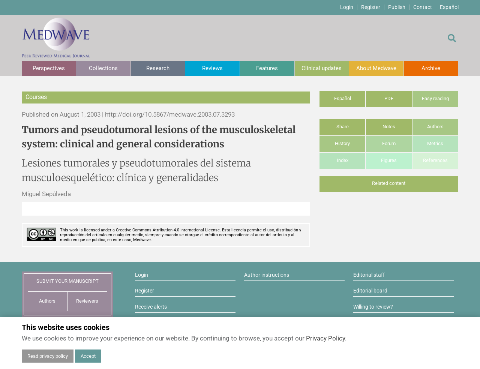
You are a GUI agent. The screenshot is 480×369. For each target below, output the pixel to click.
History (342, 143)
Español (449, 7)
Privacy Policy (325, 338)
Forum (389, 143)
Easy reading (435, 98)
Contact (422, 7)
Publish (396, 7)
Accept (88, 356)
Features (267, 68)
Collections (103, 68)
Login (346, 7)
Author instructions (266, 275)
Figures (389, 160)
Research (158, 68)
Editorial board (370, 291)
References (435, 160)
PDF (388, 98)
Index (342, 160)
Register (370, 7)
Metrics (435, 143)
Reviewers (87, 301)
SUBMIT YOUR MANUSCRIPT (67, 281)
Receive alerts (151, 307)
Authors (435, 126)
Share (342, 126)
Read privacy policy (47, 356)
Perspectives (49, 68)
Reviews (212, 68)
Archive (431, 68)
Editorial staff (369, 275)
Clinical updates (322, 68)
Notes (388, 126)
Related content (388, 183)
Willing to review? (373, 307)
